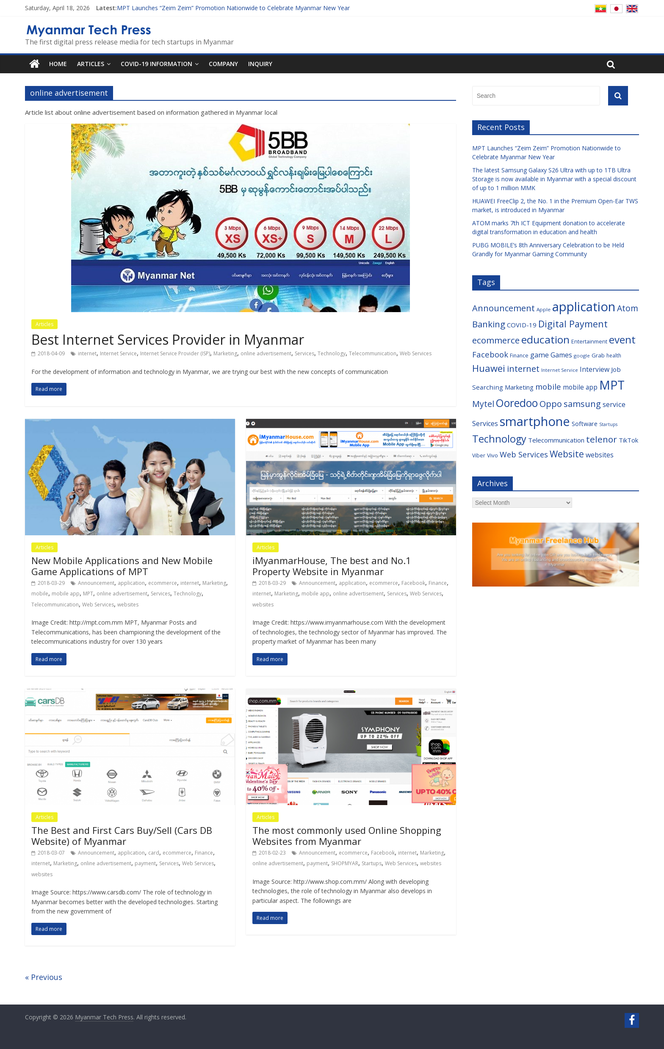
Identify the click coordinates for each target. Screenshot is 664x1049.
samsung (582, 404)
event (622, 339)
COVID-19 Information (156, 64)
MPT (88, 593)
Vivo (492, 455)
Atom (627, 308)
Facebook (413, 583)
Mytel (483, 404)
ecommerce (162, 583)
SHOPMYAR (344, 863)
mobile (39, 593)
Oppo (551, 404)
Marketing (225, 353)
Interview (594, 369)
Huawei (488, 368)
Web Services (416, 353)
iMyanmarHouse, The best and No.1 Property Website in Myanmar (331, 566)
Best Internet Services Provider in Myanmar (167, 339)
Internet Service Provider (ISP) (175, 353)
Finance (438, 583)
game (539, 355)
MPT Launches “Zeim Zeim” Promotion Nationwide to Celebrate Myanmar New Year (233, 8)
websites (127, 604)
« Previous (43, 977)
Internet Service (118, 353)
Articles (90, 64)
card (153, 852)
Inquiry (260, 64)
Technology (332, 353)
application (131, 583)
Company (223, 64)
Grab (598, 355)
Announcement (96, 583)
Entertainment (589, 341)
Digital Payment (573, 324)
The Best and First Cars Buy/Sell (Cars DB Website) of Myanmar (121, 835)
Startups (372, 863)
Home (58, 64)
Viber (478, 455)
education (545, 339)
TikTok (628, 440)
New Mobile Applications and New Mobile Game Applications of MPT (122, 566)
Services (304, 353)
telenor (601, 439)
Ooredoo (517, 403)
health (613, 355)
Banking (488, 324)
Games (561, 355)
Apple (544, 309)
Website (567, 454)
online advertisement (266, 353)
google (582, 355)
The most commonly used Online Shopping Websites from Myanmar (346, 835)
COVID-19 (522, 325)
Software (585, 424)
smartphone (535, 421)
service (614, 404)
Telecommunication (372, 353)
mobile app (66, 593)
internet (87, 353)
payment (145, 863)
